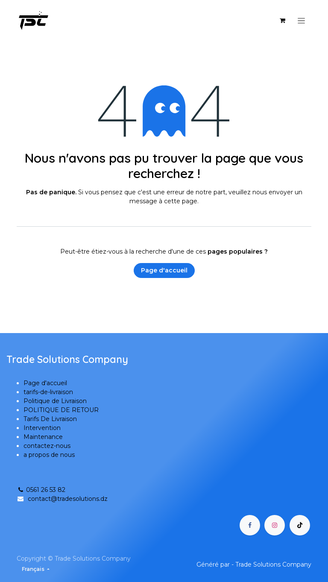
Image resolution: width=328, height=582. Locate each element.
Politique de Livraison (55, 401)
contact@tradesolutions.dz (68, 499)
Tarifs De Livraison (50, 419)
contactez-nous (46, 446)
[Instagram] (274, 525)
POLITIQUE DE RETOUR (61, 410)
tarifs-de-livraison (48, 392)
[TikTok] (300, 525)
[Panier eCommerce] (282, 20)
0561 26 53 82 (41, 490)
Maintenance (43, 437)
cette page (180, 201)
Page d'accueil (164, 270)
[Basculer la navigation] (301, 20)
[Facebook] (250, 525)
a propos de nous (49, 455)
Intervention (42, 428)
